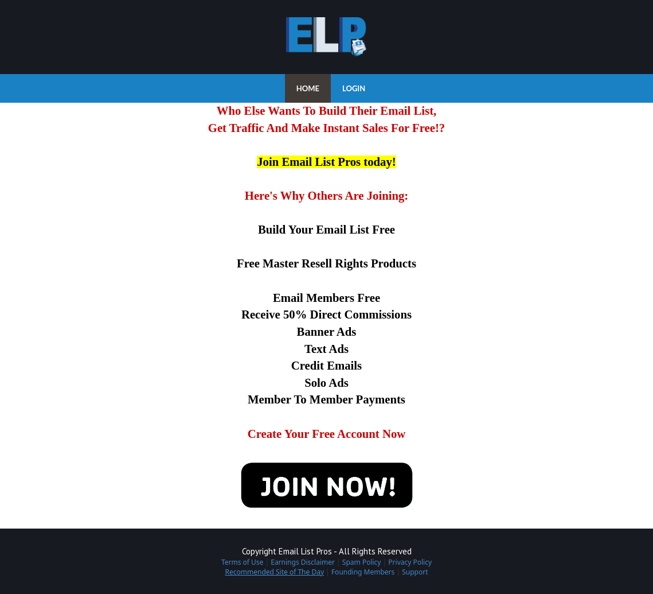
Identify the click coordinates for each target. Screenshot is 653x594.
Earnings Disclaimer (303, 562)
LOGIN (353, 88)
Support (415, 572)
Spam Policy (361, 562)
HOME (307, 88)
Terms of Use (242, 562)
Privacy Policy (410, 562)
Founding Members (362, 572)
